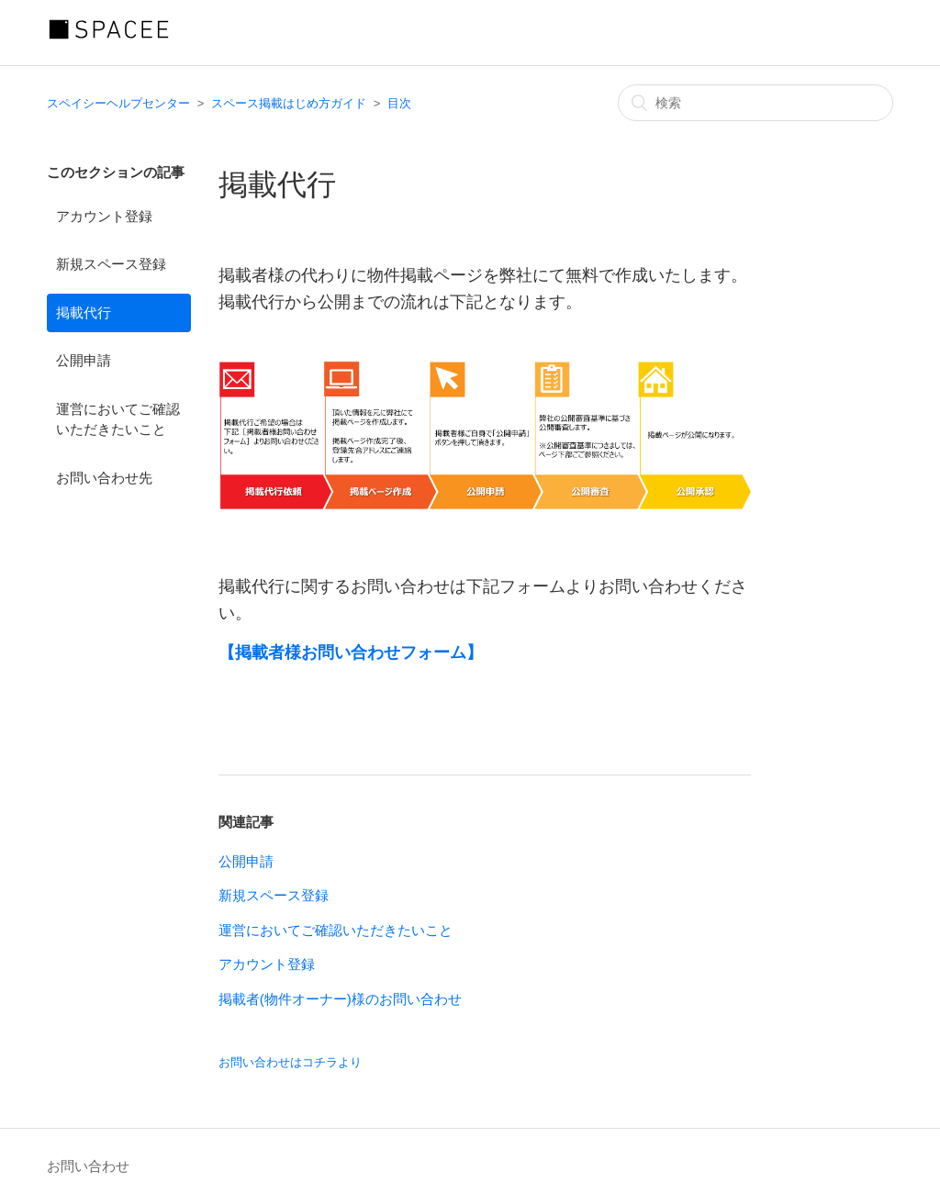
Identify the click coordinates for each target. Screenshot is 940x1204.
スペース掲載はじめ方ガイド (288, 103)
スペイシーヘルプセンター (118, 103)
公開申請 (83, 360)
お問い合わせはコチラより (290, 1062)
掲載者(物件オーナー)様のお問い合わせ (340, 999)
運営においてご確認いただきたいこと (118, 419)
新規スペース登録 (111, 264)
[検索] (755, 102)
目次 (399, 103)
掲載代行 (83, 312)
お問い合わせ (88, 1166)
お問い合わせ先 (104, 477)
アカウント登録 (104, 216)
